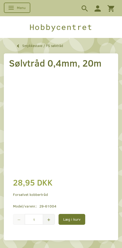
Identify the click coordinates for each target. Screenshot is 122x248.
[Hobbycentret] (61, 27)
